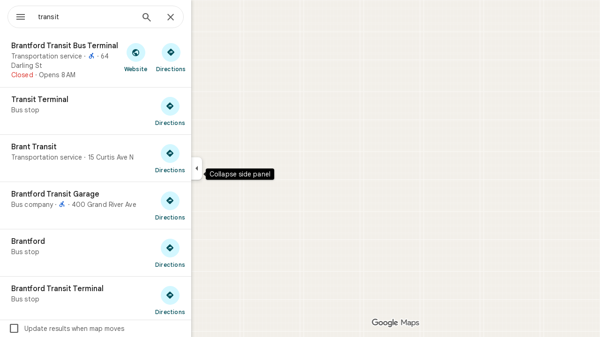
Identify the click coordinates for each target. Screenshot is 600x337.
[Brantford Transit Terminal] (129, 300)
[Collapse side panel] (230, 168)
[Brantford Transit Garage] (129, 205)
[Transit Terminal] (129, 111)
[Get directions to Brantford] (204, 253)
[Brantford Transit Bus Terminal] (129, 60)
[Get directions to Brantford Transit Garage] (204, 205)
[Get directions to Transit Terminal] (204, 111)
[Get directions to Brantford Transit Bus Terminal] (204, 57)
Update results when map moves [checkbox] (100, 328)
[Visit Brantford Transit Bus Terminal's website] (169, 57)
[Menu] (17, 15)
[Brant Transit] (129, 158)
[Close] (204, 17)
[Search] (180, 18)
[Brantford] (129, 252)
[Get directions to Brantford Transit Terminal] (204, 300)
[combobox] (110, 16)
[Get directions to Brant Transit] (204, 158)
